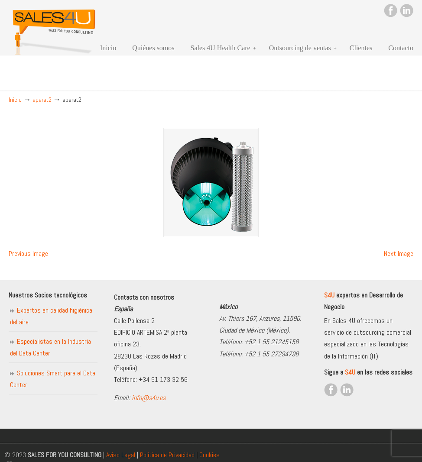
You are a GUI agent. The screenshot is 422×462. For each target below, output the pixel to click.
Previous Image (28, 253)
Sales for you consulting (54, 29)
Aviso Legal (120, 454)
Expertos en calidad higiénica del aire (51, 316)
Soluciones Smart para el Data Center (52, 378)
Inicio (15, 99)
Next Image (398, 253)
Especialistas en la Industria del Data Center (50, 347)
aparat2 (42, 99)
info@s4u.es (149, 397)
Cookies (209, 454)
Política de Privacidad (167, 454)
